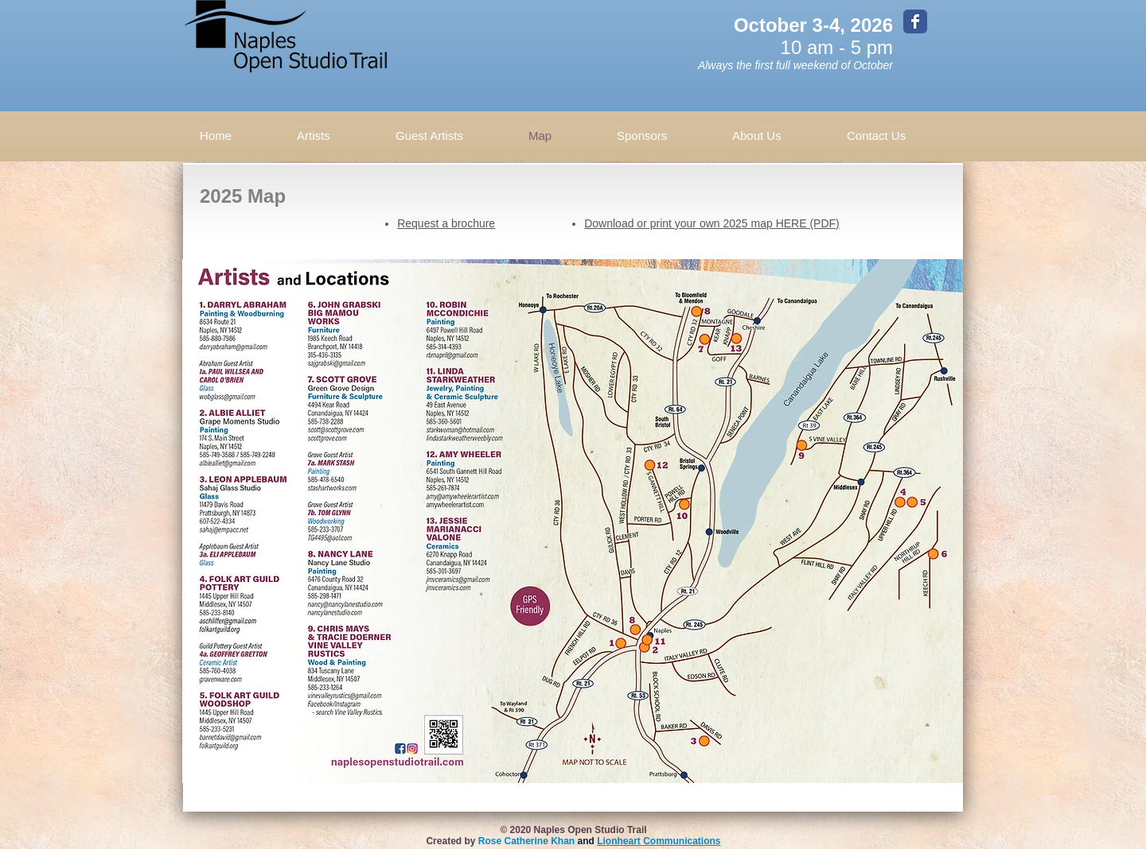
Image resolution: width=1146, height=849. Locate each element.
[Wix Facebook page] (915, 21)
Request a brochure (446, 223)
